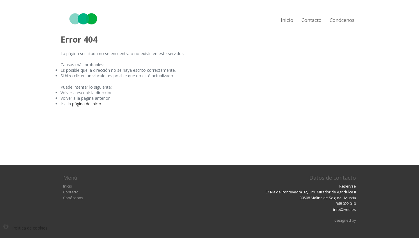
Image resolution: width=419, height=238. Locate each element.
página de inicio (86, 103)
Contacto (311, 20)
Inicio (287, 20)
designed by (345, 220)
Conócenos (342, 20)
